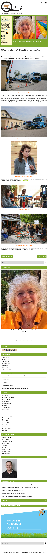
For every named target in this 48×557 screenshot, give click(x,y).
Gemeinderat (5, 395)
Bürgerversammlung (6, 399)
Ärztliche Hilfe (5, 447)
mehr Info (24, 331)
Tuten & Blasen (5, 357)
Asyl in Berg (5, 405)
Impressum (4, 430)
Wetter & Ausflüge (6, 451)
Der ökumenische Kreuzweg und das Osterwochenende (15, 388)
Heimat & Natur (5, 359)
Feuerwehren (5, 415)
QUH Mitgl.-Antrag (6, 428)
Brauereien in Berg (6, 403)
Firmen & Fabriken (6, 369)
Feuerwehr (4, 445)
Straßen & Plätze (6, 363)
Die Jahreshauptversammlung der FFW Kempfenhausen (19, 496)
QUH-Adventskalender (7, 419)
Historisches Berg (6, 409)
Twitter (23, 555)
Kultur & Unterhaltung (7, 441)
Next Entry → (42, 256)
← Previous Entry (7, 256)
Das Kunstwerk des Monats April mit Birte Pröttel (13, 376)
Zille (3, 411)
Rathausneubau (5, 401)
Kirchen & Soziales (6, 449)
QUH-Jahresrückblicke (7, 417)
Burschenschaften (6, 443)
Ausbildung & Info (6, 453)
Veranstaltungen (5, 407)
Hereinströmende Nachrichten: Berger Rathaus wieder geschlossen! (22, 484)
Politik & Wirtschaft (6, 437)
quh (11, 54)
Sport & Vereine (5, 439)
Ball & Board (5, 365)
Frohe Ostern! (5, 382)
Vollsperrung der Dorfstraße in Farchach (15, 490)
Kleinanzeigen (5, 426)
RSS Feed (28, 555)
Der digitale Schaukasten (8, 397)
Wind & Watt (5, 367)
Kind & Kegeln (5, 361)
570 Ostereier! (5, 379)
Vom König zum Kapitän (7, 385)
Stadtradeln (4, 424)
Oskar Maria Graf (6, 413)
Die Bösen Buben (6, 422)
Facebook (19, 555)
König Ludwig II (5, 420)
